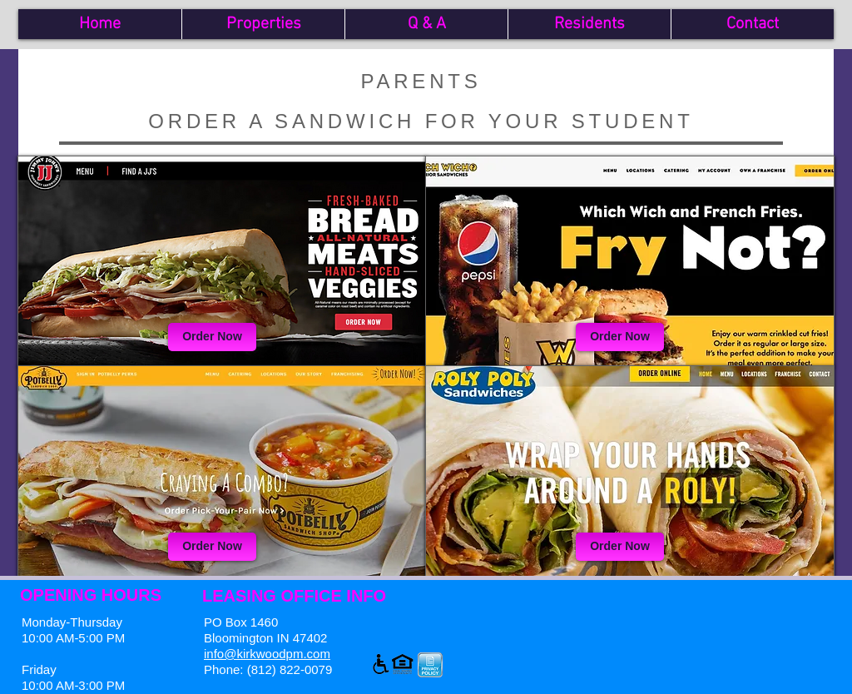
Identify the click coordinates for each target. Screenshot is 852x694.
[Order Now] (212, 337)
